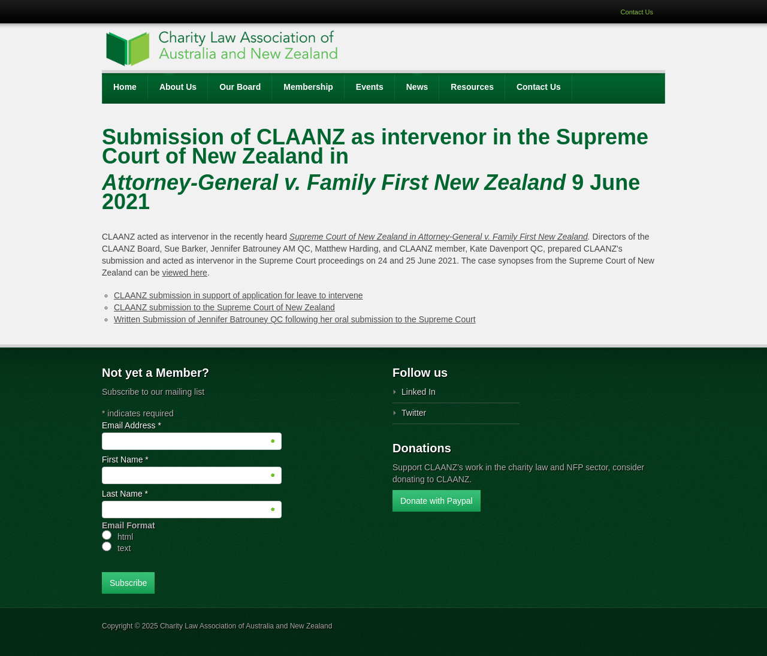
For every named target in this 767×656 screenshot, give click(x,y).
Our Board (240, 87)
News (417, 87)
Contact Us (637, 12)
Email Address (131, 425)
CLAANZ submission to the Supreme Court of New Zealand (224, 307)
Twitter (413, 413)
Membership (308, 87)
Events (370, 87)
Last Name (125, 493)
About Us (178, 87)
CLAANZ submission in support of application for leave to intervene (238, 295)
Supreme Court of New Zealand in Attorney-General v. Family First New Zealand (438, 236)
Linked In (418, 392)
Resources (472, 87)
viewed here (184, 272)
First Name (125, 459)
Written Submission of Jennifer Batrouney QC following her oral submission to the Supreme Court (295, 319)
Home (125, 87)
